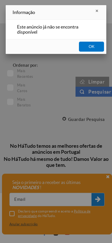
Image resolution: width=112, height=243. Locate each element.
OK (92, 46)
